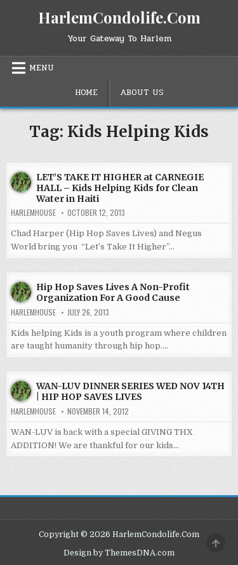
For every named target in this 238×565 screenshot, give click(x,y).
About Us (142, 92)
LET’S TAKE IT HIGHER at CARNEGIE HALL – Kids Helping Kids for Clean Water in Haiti (120, 187)
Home (86, 92)
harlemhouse (33, 212)
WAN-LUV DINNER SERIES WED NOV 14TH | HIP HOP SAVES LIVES (130, 391)
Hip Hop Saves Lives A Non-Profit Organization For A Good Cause (113, 292)
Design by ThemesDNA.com (119, 552)
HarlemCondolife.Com (119, 17)
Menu (41, 68)
